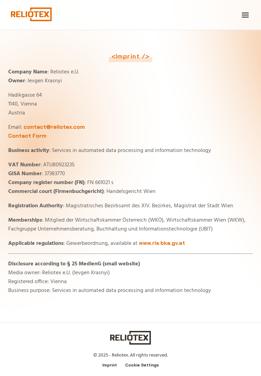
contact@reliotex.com (54, 126)
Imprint (109, 365)
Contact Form (27, 135)
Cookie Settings (142, 365)
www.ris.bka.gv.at (162, 243)
